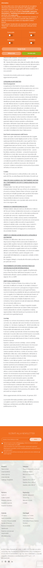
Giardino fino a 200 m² (29, 482)
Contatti (25, 503)
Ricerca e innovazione (7, 526)
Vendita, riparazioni (28, 495)
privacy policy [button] (31, 8)
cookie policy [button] (14, 15)
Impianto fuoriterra (6, 506)
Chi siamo (4, 515)
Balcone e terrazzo (28, 474)
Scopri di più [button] (21, 49)
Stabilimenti (4, 528)
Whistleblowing (5, 536)
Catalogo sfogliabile (7, 480)
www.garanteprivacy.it (16, 314)
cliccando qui (34, 176)
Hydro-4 (3, 495)
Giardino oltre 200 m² (29, 485)
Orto (24, 477)
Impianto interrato (6, 500)
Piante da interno (28, 472)
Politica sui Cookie (28, 515)
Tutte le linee (5, 469)
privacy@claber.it (8, 307)
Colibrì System (5, 498)
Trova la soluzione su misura (31, 469)
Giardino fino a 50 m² (29, 480)
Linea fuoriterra (5, 472)
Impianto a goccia (6, 503)
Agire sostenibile (6, 518)
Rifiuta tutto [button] (11, 53)
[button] (40, 2)
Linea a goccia (5, 474)
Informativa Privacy (28, 518)
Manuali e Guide (27, 500)
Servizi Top (26, 498)
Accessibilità (26, 526)
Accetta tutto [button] (31, 53)
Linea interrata (5, 477)
